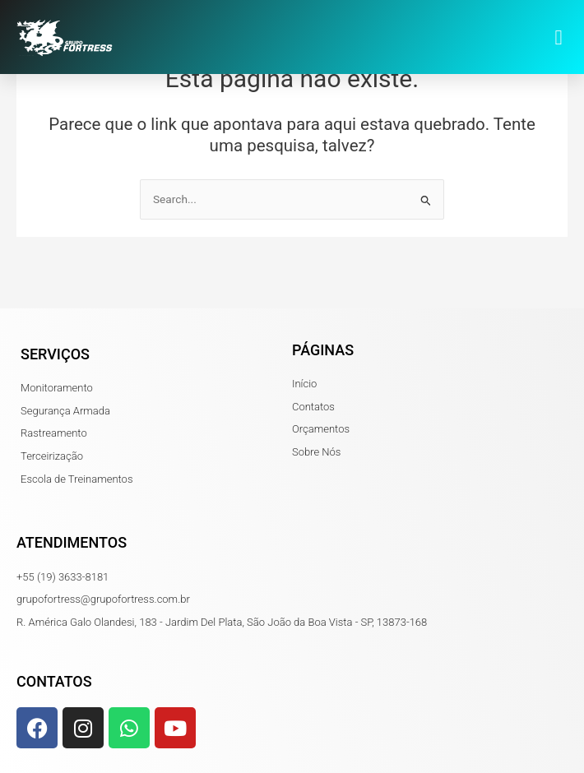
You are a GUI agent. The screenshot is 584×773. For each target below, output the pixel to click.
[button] (558, 37)
